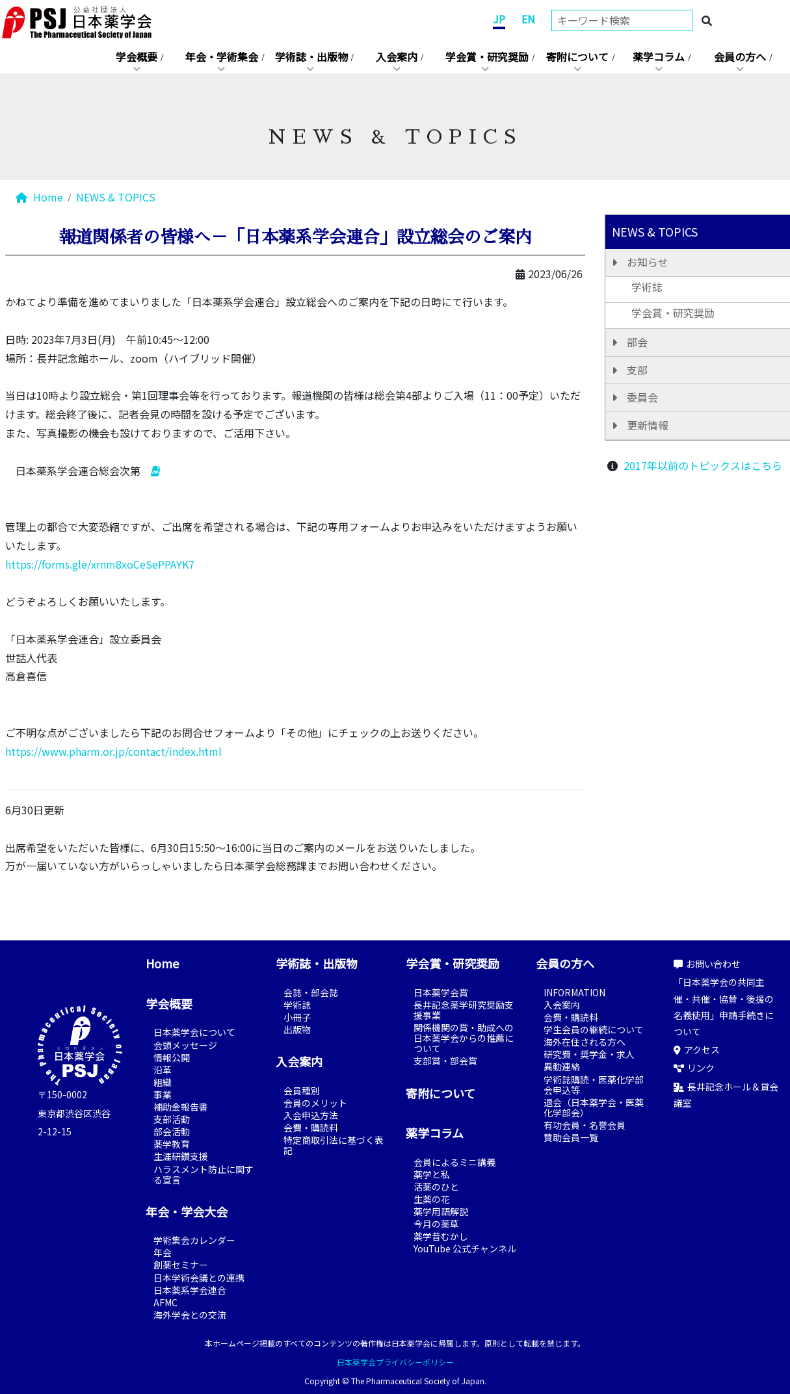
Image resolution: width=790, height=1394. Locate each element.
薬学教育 (171, 1143)
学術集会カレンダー (194, 1239)
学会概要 (136, 56)
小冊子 (297, 1017)
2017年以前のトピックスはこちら (703, 465)
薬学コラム (659, 56)
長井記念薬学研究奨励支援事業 (464, 1010)
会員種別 (301, 1090)
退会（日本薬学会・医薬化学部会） (594, 1107)
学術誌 (297, 1004)
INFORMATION (574, 992)
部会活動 (171, 1131)
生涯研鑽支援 (180, 1156)
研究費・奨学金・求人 (589, 1054)
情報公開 (171, 1057)
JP (499, 19)
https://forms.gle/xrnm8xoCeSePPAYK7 (99, 564)
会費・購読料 (310, 1127)
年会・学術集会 (221, 56)
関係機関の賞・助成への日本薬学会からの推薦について (464, 1038)
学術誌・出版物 (311, 56)
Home (39, 197)
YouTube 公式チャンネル (465, 1248)
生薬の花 (432, 1199)
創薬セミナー (180, 1264)
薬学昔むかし (441, 1236)
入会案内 (396, 56)
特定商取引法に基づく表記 (333, 1145)
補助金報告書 (180, 1106)
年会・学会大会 (187, 1211)
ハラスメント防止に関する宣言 (203, 1174)
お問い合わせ (707, 963)
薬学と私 (432, 1174)
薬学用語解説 (441, 1211)
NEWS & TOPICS (115, 197)
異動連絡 (562, 1066)
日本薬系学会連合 (189, 1290)
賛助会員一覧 (571, 1137)
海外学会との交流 (189, 1314)
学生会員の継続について (594, 1029)
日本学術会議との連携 (198, 1277)
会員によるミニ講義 (454, 1161)
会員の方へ (740, 56)
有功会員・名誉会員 (584, 1124)
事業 (162, 1094)
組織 (162, 1082)
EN (528, 19)
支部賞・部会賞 (445, 1060)
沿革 (162, 1069)
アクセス (697, 1049)
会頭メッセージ (185, 1045)
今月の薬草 (436, 1223)
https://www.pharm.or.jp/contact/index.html (113, 751)
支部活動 (171, 1119)
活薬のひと (436, 1186)
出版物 (297, 1029)
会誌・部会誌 (310, 992)
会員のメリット (315, 1102)
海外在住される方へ (584, 1041)
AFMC (165, 1302)
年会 (162, 1252)
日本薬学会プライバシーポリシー (395, 1361)
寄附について (577, 56)
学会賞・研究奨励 (487, 56)
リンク (694, 1067)
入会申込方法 (310, 1115)
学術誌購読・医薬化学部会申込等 (594, 1084)
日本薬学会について (194, 1032)
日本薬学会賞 (441, 992)
